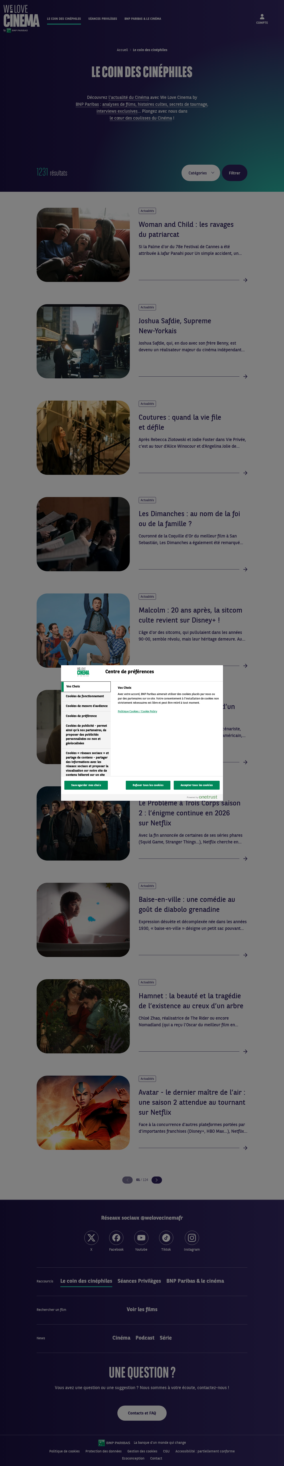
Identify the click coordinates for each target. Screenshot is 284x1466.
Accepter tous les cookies (197, 785)
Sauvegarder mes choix (86, 785)
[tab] (85, 687)
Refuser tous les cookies (148, 785)
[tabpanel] (168, 701)
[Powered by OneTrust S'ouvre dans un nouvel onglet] (204, 798)
